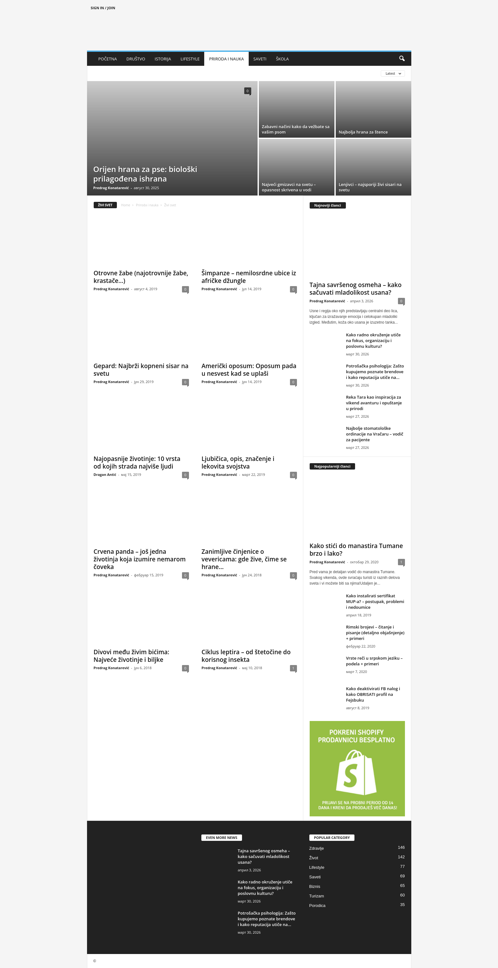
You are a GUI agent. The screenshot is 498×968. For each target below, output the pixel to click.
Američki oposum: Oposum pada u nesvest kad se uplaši (249, 370)
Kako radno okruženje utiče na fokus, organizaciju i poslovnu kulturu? (373, 340)
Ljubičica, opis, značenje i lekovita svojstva (238, 462)
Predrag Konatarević (111, 187)
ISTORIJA (163, 59)
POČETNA (107, 59)
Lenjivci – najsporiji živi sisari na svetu (370, 187)
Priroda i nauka (147, 205)
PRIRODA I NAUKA (226, 59)
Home (125, 205)
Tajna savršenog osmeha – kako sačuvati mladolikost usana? (356, 289)
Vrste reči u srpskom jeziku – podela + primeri (374, 661)
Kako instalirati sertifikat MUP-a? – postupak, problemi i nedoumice (375, 601)
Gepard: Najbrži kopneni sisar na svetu (141, 370)
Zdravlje (316, 848)
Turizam (316, 896)
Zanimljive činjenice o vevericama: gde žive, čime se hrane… (244, 559)
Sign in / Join (103, 7)
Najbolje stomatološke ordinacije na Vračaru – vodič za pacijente (374, 434)
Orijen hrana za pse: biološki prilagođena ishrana (145, 174)
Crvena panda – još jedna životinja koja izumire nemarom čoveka (140, 559)
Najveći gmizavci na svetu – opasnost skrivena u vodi (289, 187)
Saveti (315, 877)
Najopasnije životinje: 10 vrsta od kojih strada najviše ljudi (137, 462)
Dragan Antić (105, 474)
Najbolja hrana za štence (363, 132)
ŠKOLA (282, 59)
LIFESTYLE (190, 59)
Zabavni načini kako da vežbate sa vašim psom (296, 129)
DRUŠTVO (135, 59)
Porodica (317, 905)
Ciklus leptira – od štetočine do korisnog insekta (246, 656)
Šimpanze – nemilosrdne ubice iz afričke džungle (249, 277)
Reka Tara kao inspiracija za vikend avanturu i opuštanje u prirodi (374, 402)
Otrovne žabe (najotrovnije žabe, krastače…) (141, 277)
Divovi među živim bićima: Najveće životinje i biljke (132, 656)
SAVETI (259, 59)
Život (313, 857)
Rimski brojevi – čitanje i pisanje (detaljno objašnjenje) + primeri (375, 632)
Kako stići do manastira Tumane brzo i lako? (356, 550)
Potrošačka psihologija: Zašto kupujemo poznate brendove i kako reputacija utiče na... (375, 371)
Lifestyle (317, 867)
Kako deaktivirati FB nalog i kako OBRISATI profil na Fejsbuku (373, 694)
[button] (402, 59)
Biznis (314, 886)
